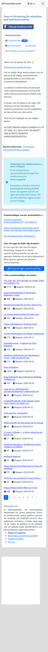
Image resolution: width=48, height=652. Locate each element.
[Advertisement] (24, 35)
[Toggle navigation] (42, 3)
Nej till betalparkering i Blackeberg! (19, 284)
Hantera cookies (15, 586)
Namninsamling (12, 83)
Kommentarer (13, 93)
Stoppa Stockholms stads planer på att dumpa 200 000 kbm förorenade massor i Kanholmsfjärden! (22, 278)
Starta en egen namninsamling (24, 316)
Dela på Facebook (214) (17, 74)
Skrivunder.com (11, 3)
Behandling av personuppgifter (20, 98)
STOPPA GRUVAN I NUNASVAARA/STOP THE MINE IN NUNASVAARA (20, 269)
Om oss (11, 589)
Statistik (31, 93)
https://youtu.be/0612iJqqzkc (18, 115)
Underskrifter (16, 88)
